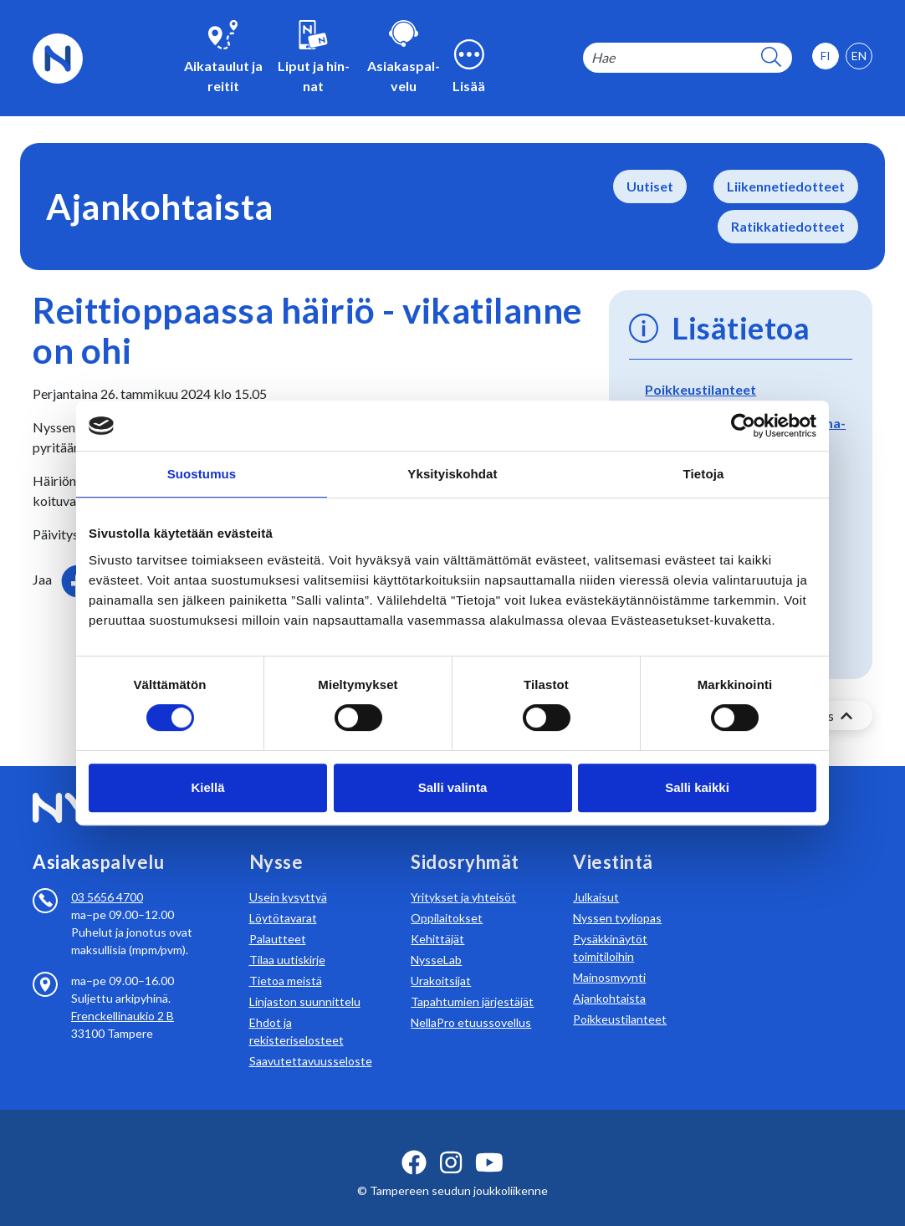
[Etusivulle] (58, 56)
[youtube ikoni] (489, 1142)
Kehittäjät (437, 919)
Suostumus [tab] (202, 474)
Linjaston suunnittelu (304, 981)
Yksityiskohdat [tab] (452, 474)
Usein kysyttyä (288, 877)
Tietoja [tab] (703, 474)
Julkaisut (596, 877)
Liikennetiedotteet (786, 186)
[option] (859, 56)
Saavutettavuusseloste (310, 1041)
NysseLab (436, 939)
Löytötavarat (283, 898)
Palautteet (277, 919)
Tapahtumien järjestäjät (472, 981)
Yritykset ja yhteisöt (463, 877)
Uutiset (649, 186)
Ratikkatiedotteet (788, 226)
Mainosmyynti (609, 957)
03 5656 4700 (107, 877)
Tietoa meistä (285, 960)
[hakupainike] (771, 58)
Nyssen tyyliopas (617, 898)
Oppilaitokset (447, 898)
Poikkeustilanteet (700, 389)
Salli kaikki (697, 787)
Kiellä (207, 787)
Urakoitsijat (441, 960)
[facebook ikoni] (414, 1142)
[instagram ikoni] (451, 1142)
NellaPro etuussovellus (471, 1002)
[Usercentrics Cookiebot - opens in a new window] (743, 425)
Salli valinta (453, 787)
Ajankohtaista (609, 978)
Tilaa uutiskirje (287, 939)
